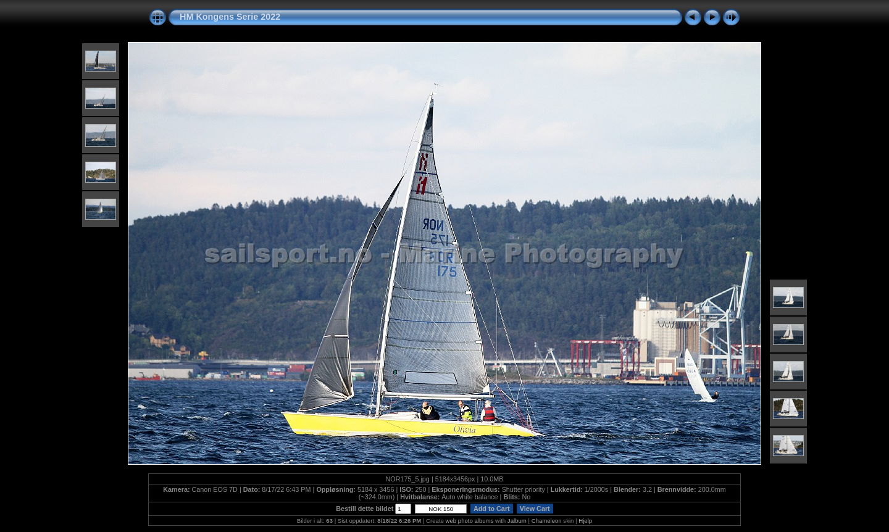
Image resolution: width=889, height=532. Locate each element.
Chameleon (547, 520)
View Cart (535, 508)
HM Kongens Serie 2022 (230, 17)
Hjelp (585, 520)
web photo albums (470, 520)
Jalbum (517, 520)
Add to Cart (491, 508)
